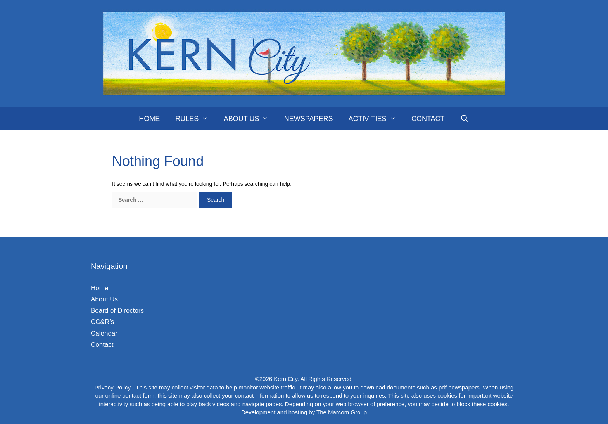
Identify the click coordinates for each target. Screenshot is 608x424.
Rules (195, 118)
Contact (428, 119)
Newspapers (308, 119)
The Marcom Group (341, 412)
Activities (375, 118)
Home (149, 119)
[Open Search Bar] (465, 118)
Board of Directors (117, 310)
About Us (250, 118)
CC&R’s (102, 321)
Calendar (104, 333)
